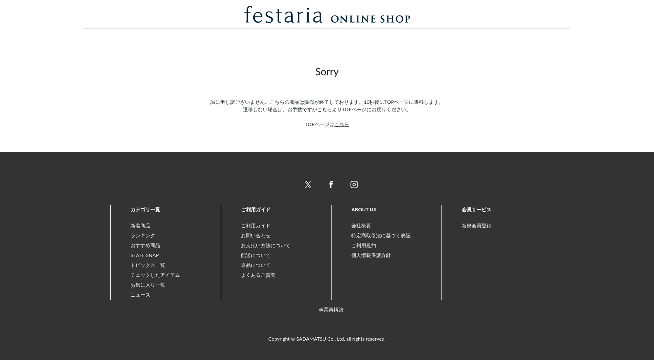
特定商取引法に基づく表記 (381, 235)
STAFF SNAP (145, 255)
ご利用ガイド (256, 225)
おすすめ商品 (145, 245)
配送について (256, 255)
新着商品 (140, 225)
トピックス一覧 (148, 265)
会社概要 (361, 225)
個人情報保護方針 (371, 255)
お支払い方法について (265, 245)
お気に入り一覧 (148, 285)
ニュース (140, 295)
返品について (256, 265)
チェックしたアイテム (155, 275)
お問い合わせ (256, 235)
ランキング (143, 235)
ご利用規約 (363, 245)
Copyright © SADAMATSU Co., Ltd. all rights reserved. (327, 339)
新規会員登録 (476, 225)
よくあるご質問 (258, 275)
